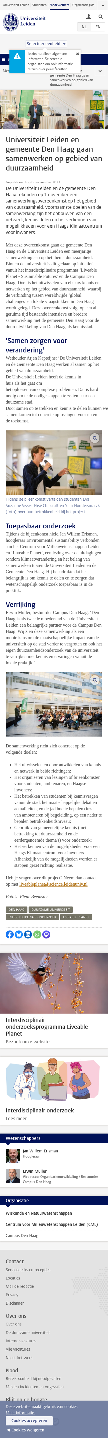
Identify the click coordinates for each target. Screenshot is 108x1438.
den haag (17, 910)
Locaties (13, 1278)
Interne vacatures (21, 1341)
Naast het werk (19, 1358)
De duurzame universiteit (28, 1332)
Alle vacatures (18, 1349)
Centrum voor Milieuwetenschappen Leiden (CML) (52, 1224)
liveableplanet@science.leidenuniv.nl (53, 884)
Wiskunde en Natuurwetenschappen (39, 1213)
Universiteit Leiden (16, 5)
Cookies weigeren (27, 1430)
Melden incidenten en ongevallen (35, 1387)
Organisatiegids (83, 5)
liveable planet (76, 917)
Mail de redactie (20, 1286)
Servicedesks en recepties (28, 1270)
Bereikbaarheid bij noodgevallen (33, 1378)
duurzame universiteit (50, 910)
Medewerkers (59, 5)
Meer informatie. (20, 1413)
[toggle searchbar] (100, 16)
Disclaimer (15, 1303)
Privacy (12, 1295)
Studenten (39, 5)
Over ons (13, 1324)
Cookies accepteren (29, 1420)
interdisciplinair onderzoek (32, 917)
